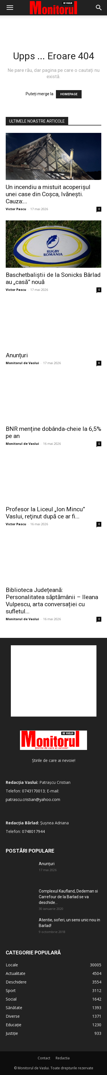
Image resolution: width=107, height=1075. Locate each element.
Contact (44, 1058)
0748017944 (33, 831)
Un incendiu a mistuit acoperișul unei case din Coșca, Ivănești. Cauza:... (48, 194)
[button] (10, 7)
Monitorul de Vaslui (22, 363)
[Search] (99, 7)
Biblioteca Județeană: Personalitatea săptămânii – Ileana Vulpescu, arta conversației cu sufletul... (52, 601)
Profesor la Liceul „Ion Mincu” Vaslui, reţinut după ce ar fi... (45, 513)
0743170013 (33, 791)
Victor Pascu (16, 209)
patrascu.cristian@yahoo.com (33, 799)
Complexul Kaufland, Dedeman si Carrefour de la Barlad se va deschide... (68, 897)
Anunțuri (17, 355)
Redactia (63, 1058)
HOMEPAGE (68, 94)
